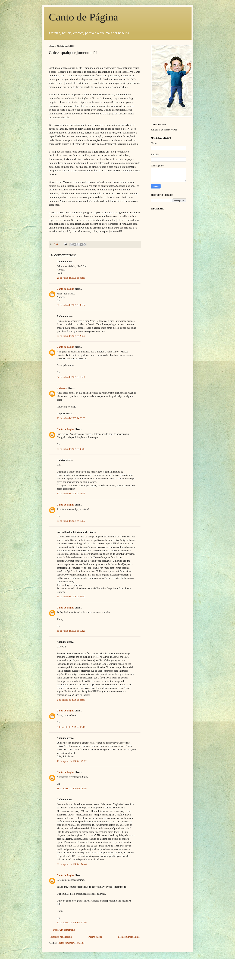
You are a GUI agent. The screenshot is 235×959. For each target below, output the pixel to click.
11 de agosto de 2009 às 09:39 (72, 788)
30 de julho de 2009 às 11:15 (71, 493)
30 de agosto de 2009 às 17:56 (72, 922)
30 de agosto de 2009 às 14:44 (72, 864)
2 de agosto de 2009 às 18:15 (71, 727)
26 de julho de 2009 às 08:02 (71, 305)
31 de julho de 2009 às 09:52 (71, 596)
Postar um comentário (64, 929)
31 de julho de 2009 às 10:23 (71, 630)
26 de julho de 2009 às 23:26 (71, 336)
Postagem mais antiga (128, 937)
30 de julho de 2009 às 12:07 (71, 521)
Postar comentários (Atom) (71, 943)
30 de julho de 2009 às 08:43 (71, 449)
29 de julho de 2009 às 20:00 (71, 418)
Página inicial (95, 937)
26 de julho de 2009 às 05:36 (71, 277)
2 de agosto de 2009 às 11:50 (71, 699)
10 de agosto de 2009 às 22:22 (72, 761)
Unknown (62, 388)
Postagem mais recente (61, 937)
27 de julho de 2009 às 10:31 (71, 377)
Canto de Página (83, 17)
